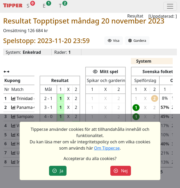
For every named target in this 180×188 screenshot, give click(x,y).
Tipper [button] (12, 6)
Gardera (137, 40)
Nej (121, 171)
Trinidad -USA (29, 98)
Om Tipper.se (106, 148)
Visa (113, 40)
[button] (28, 6)
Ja (57, 171)
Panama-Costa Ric (33, 107)
